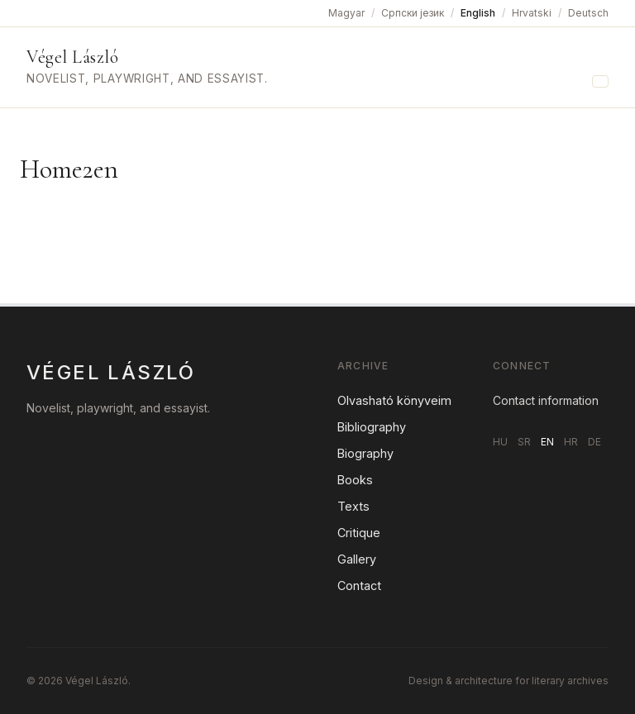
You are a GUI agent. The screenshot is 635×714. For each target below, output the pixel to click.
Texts (353, 506)
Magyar (346, 13)
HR (571, 442)
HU (500, 442)
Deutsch (588, 13)
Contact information (546, 400)
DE (594, 442)
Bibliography (371, 427)
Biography (365, 453)
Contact (359, 585)
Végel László (72, 57)
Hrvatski (531, 13)
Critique (358, 533)
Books (355, 480)
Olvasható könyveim (394, 400)
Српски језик (412, 13)
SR (524, 442)
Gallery (356, 559)
